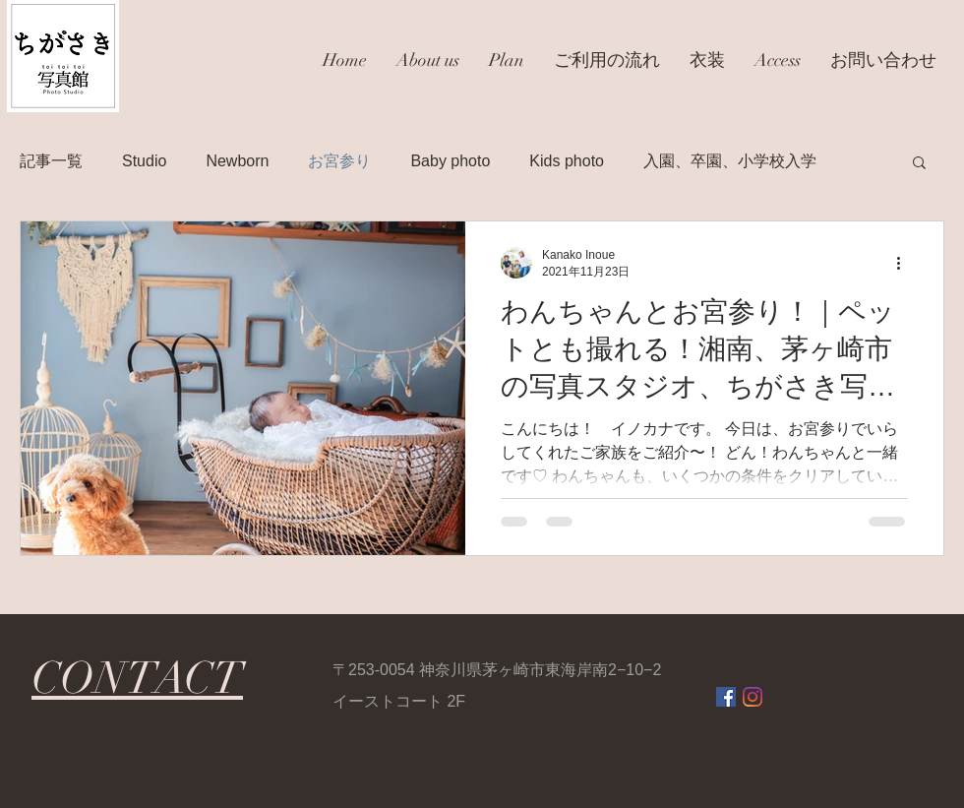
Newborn (237, 161)
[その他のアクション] (905, 263)
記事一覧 (51, 161)
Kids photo (566, 161)
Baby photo (450, 161)
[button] (919, 164)
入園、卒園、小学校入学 (729, 161)
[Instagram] (752, 697)
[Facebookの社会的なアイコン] (726, 697)
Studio (144, 161)
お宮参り (339, 161)
